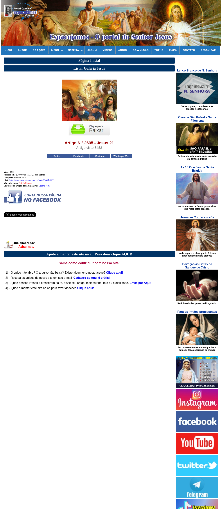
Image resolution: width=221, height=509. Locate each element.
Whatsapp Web (121, 156)
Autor (22, 50)
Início (8, 50)
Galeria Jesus (44, 185)
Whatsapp (100, 156)
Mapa (173, 50)
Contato (188, 50)
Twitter (57, 156)
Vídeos (108, 50)
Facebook (78, 156)
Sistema (73, 50)
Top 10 (158, 50)
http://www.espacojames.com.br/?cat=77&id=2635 (31, 180)
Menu (55, 50)
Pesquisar (208, 50)
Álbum (92, 50)
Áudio (122, 50)
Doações (39, 50)
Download (141, 50)
